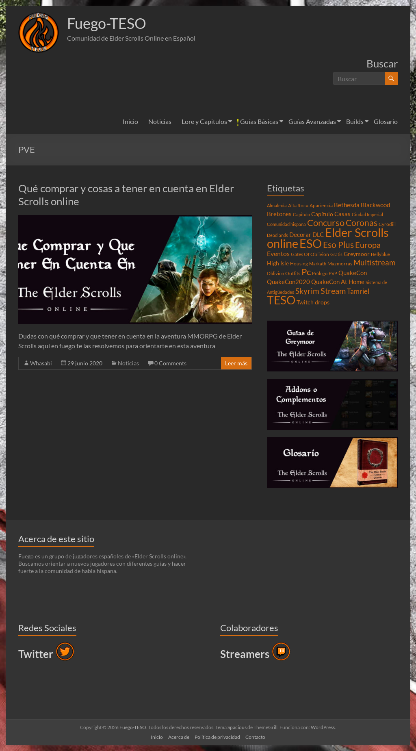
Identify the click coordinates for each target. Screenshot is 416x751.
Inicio (130, 121)
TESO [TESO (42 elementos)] (281, 300)
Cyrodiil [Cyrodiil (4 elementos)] (387, 224)
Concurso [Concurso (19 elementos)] (325, 222)
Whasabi (41, 363)
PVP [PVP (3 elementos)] (333, 273)
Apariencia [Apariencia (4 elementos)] (321, 205)
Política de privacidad (217, 737)
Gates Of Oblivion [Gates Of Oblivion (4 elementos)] (310, 254)
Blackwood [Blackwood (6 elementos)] (375, 204)
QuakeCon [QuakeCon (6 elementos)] (352, 272)
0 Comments (170, 363)
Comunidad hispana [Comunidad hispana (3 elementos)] (286, 224)
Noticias (159, 121)
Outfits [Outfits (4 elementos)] (292, 273)
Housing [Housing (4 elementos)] (299, 263)
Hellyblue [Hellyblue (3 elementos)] (380, 254)
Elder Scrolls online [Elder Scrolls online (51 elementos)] (328, 237)
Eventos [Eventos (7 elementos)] (278, 253)
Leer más (236, 363)
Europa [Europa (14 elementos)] (368, 245)
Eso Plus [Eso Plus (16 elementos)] (338, 244)
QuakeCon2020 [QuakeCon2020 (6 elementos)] (288, 281)
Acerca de (178, 737)
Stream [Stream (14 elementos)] (333, 290)
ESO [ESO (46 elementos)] (310, 243)
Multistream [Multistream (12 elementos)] (374, 262)
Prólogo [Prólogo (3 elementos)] (319, 273)
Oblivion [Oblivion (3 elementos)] (275, 273)
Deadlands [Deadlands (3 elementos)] (277, 235)
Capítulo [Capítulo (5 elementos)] (322, 214)
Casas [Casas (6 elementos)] (342, 213)
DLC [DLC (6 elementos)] (318, 234)
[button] (38, 32)
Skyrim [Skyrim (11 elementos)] (307, 291)
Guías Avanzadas (312, 121)
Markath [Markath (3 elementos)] (317, 263)
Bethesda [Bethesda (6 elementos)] (347, 204)
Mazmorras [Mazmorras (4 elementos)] (339, 263)
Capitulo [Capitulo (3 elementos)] (301, 214)
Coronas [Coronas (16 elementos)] (361, 222)
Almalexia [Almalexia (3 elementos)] (277, 205)
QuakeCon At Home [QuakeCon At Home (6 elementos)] (337, 281)
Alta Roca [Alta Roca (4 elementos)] (298, 205)
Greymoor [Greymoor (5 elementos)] (357, 254)
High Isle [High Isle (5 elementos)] (278, 263)
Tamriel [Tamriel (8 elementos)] (358, 291)
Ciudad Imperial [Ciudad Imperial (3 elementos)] (367, 214)
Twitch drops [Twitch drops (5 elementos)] (313, 302)
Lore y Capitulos (204, 121)
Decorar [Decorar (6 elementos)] (300, 234)
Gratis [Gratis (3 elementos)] (336, 254)
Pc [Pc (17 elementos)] (306, 272)
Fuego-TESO (106, 24)
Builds (355, 121)
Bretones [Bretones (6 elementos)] (279, 213)
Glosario (386, 121)
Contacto (255, 737)
